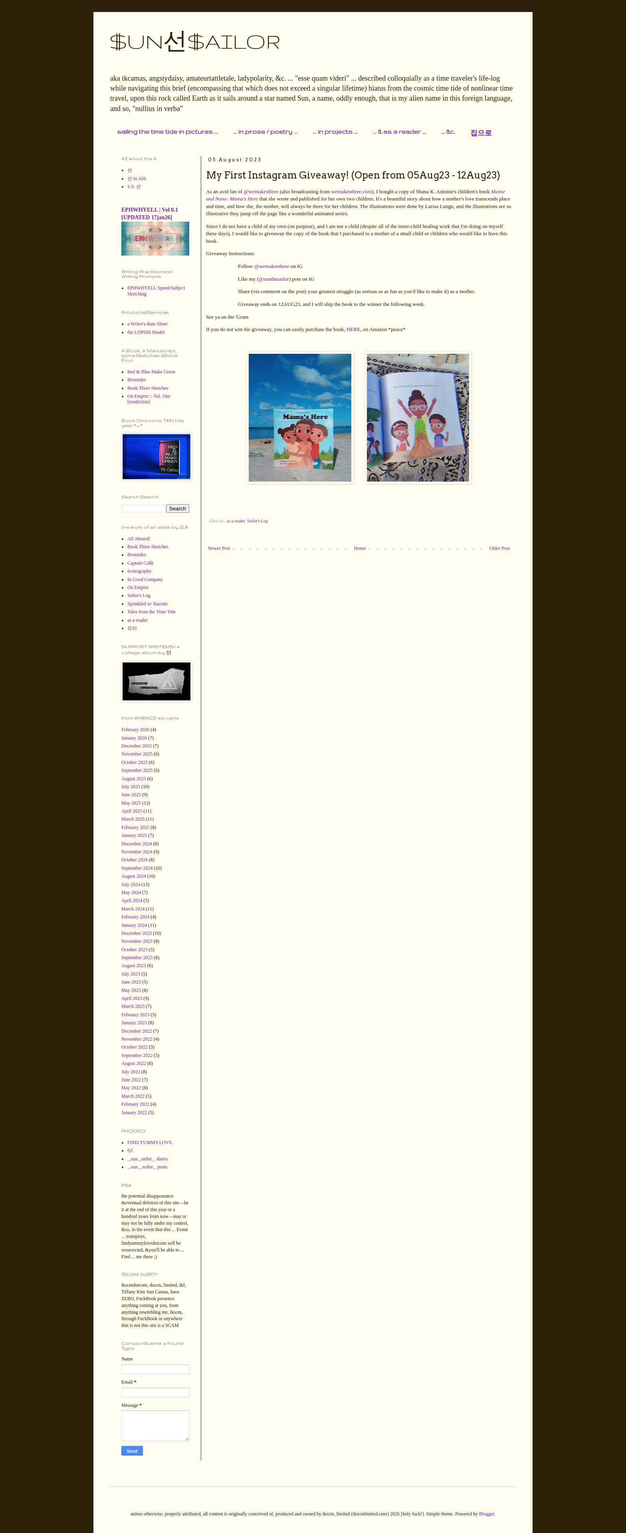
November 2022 (137, 1039)
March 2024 (133, 909)
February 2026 (135, 729)
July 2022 (130, 1072)
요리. (132, 628)
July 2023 (130, 974)
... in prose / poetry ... (265, 131)
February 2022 (135, 1104)
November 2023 (137, 941)
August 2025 (133, 778)
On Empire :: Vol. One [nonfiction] (148, 399)
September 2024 (137, 868)
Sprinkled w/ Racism (147, 604)
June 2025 (131, 794)
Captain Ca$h (140, 563)
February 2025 (135, 827)
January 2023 (134, 1022)
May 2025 (131, 803)
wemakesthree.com (351, 191)
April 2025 (131, 811)
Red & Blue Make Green (151, 372)
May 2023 (131, 990)
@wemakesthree (261, 191)
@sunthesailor (274, 279)
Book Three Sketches (147, 388)
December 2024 (136, 844)
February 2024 (135, 917)
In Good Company (145, 579)
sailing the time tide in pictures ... (167, 131)
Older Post (499, 548)
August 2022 (133, 1063)
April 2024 (131, 900)
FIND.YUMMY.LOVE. (150, 1142)
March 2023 (133, 1006)
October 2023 (134, 949)
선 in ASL (137, 178)
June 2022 (131, 1080)
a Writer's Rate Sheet (147, 324)
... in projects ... (335, 131)
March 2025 (133, 819)
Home (360, 548)
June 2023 (131, 982)
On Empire (138, 587)
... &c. (448, 131)
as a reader (236, 520)
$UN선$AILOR (195, 41)
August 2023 (133, 965)
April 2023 (131, 998)
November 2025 (137, 754)
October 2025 (134, 762)
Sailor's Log (257, 520)
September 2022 (137, 1055)
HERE (353, 329)
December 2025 (136, 746)
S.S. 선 (134, 186)
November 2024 (137, 852)
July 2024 (130, 884)
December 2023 (136, 933)
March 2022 (133, 1096)
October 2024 (134, 860)
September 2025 (137, 770)
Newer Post (219, 548)
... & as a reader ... (399, 131)
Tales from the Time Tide (151, 612)
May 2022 (131, 1088)
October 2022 (134, 1047)
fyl (130, 1150)
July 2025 (130, 786)
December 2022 (136, 1031)
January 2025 (134, 835)
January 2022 (134, 1112)
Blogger (486, 1514)
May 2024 (131, 892)
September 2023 (137, 957)
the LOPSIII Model (145, 332)
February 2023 (135, 1014)
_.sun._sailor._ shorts (147, 1159)
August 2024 (133, 876)
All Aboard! (139, 538)
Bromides (136, 380)
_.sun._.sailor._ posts (147, 1167)
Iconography (139, 571)
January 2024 (134, 925)
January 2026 (134, 738)
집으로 (481, 133)
